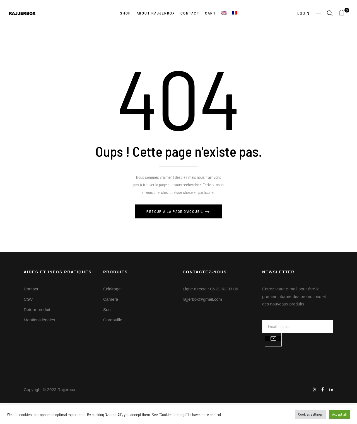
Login (303, 13)
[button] (344, 13)
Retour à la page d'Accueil (175, 211)
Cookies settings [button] (310, 414)
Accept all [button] (339, 414)
